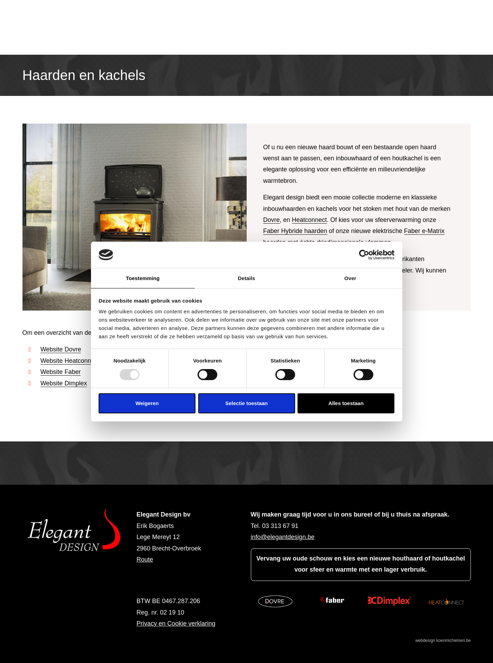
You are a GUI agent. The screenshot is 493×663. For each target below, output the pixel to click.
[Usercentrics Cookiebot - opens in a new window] (364, 255)
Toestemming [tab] (143, 278)
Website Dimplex (63, 383)
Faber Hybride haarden (295, 230)
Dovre (271, 219)
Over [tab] (350, 278)
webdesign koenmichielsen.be (443, 640)
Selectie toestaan (246, 403)
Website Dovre (60, 349)
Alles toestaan (346, 403)
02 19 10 (172, 612)
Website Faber (60, 371)
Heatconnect (309, 219)
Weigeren (146, 403)
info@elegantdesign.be (282, 537)
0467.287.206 (181, 601)
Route (145, 559)
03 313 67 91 (280, 525)
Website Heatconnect (70, 360)
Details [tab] (246, 278)
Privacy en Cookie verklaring (176, 623)
